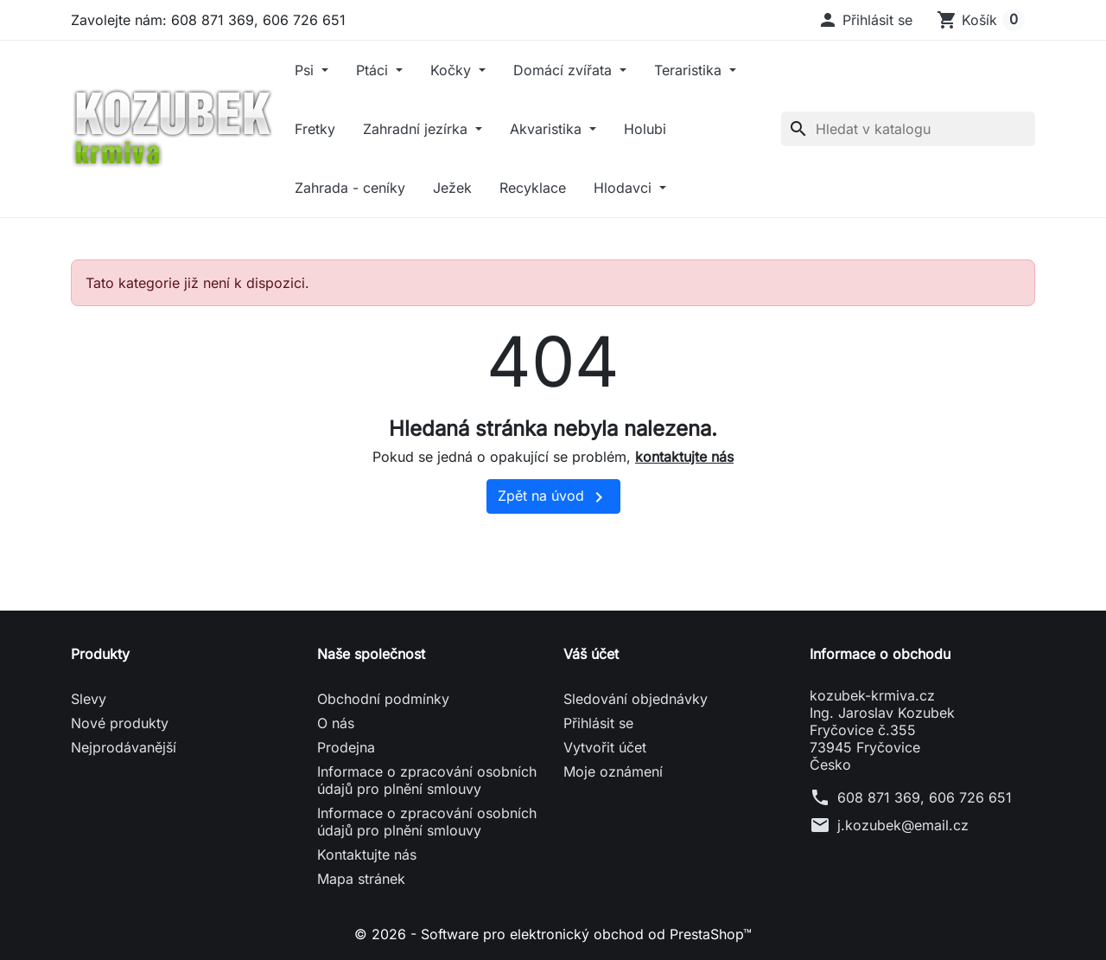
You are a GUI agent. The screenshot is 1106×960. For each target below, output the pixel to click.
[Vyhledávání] (908, 129)
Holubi (645, 129)
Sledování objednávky (635, 698)
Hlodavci (625, 187)
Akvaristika (548, 129)
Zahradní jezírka (417, 129)
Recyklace (532, 187)
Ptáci (374, 70)
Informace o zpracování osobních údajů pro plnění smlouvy (427, 780)
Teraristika (690, 70)
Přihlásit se (598, 723)
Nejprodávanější (123, 747)
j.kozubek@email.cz (903, 825)
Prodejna (346, 747)
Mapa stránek (361, 878)
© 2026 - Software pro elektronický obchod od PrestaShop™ (553, 934)
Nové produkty (119, 723)
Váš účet (591, 653)
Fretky (315, 129)
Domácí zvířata (564, 70)
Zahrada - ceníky (350, 187)
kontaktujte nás (684, 456)
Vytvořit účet (604, 747)
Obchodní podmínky (383, 698)
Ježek (452, 187)
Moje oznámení (613, 771)
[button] (865, 19)
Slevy (88, 698)
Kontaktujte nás (366, 854)
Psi (306, 70)
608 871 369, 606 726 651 (924, 797)
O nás (335, 723)
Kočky (452, 70)
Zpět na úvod (553, 497)
